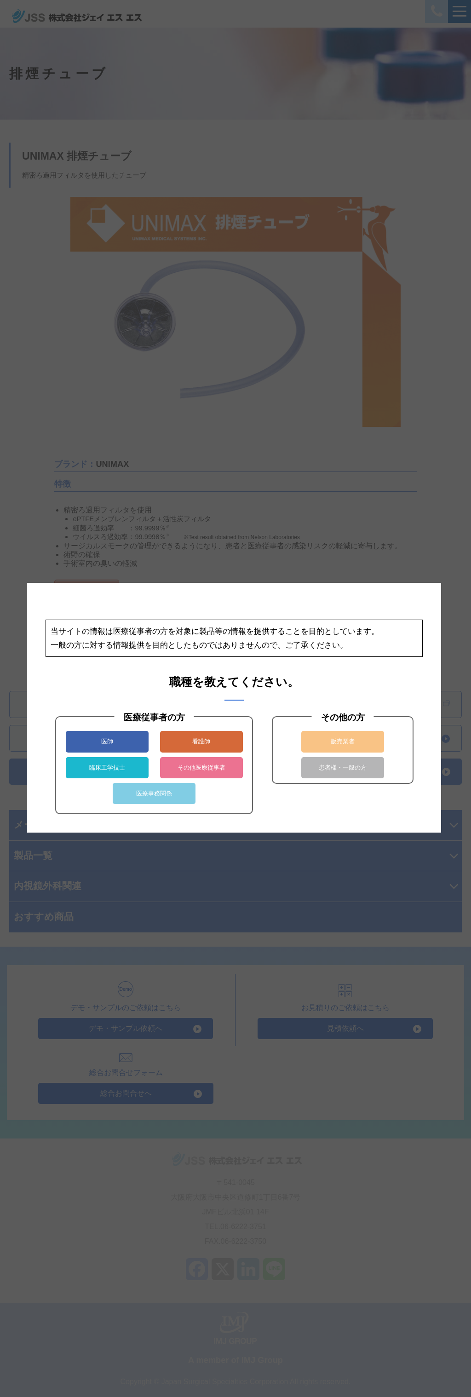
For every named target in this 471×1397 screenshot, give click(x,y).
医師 (107, 741)
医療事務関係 (154, 793)
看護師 (201, 741)
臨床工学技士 (107, 767)
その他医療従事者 (201, 767)
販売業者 (343, 741)
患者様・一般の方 (343, 767)
